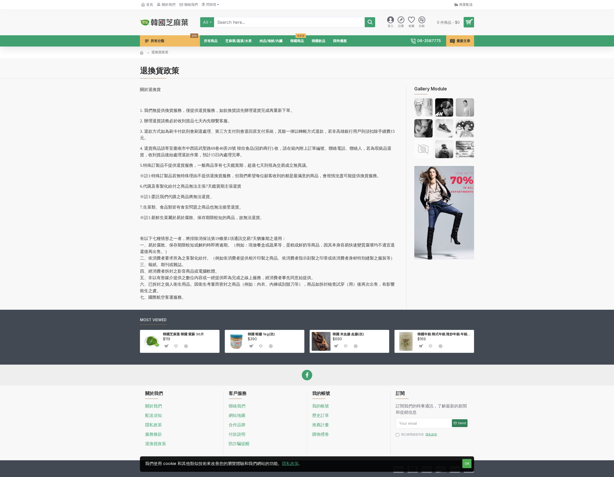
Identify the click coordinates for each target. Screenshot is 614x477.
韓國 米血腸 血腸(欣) (348, 334)
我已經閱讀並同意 (417, 434)
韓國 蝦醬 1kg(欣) (261, 334)
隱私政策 (290, 463)
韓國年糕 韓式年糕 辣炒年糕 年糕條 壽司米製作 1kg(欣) (444, 334)
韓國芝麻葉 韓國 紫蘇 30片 (183, 334)
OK (467, 463)
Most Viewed (153, 320)
